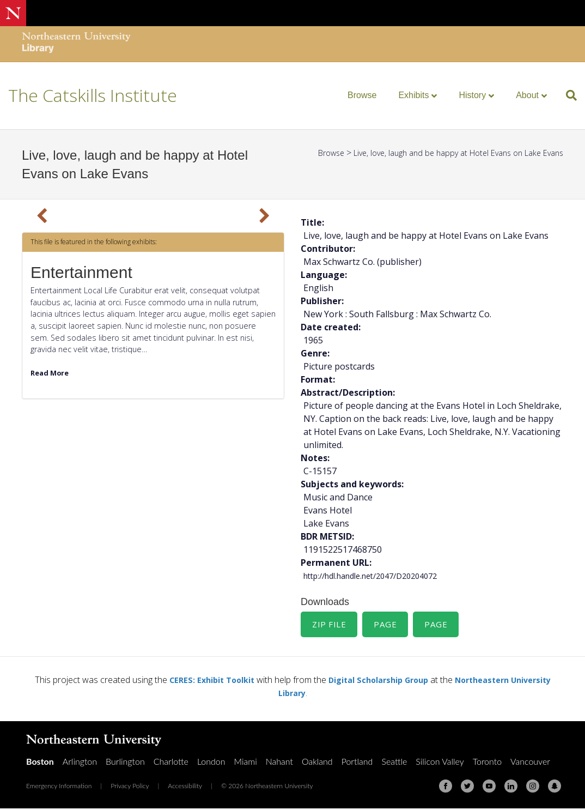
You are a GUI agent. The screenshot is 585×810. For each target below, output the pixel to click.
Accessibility (185, 787)
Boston (40, 763)
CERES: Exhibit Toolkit (224, 681)
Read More (52, 372)
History (472, 95)
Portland (357, 763)
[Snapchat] (554, 787)
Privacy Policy (130, 787)
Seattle (394, 763)
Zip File (330, 625)
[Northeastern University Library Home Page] (76, 44)
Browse (362, 95)
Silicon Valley (440, 763)
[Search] (567, 95)
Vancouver (530, 763)
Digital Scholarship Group (400, 681)
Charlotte (171, 763)
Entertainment (81, 272)
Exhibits (413, 95)
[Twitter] (467, 787)
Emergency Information (59, 787)
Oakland (317, 763)
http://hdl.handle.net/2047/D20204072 (380, 576)
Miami (245, 763)
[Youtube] (489, 787)
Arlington (80, 763)
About (527, 95)
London (211, 763)
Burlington (125, 763)
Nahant (279, 763)
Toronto (487, 763)
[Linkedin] (510, 787)
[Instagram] (532, 787)
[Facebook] (445, 787)
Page (388, 625)
